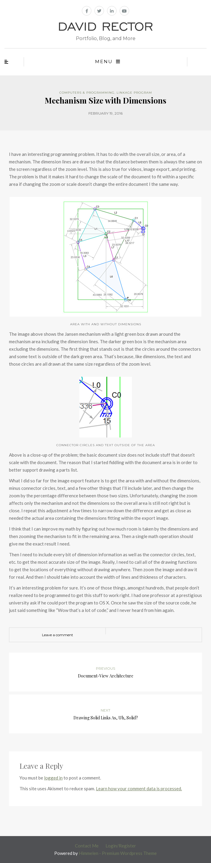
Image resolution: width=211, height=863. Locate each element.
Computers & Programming (86, 93)
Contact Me (87, 845)
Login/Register (121, 845)
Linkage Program (134, 93)
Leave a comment (57, 635)
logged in (53, 777)
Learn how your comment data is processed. (139, 788)
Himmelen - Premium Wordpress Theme (118, 853)
